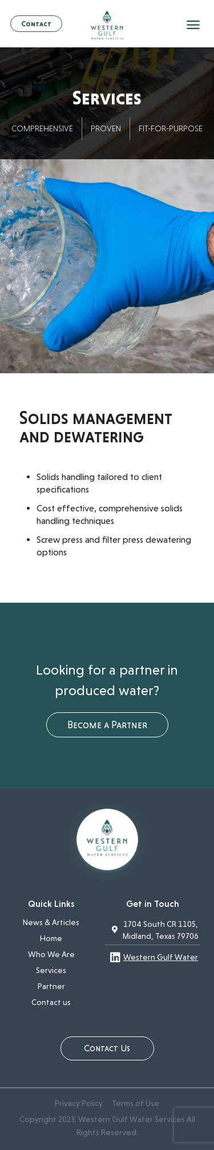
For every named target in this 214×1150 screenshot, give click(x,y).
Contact (36, 23)
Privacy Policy (79, 1103)
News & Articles (51, 922)
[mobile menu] (194, 25)
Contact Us (107, 1048)
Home (51, 938)
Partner (51, 986)
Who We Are (51, 954)
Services (51, 970)
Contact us (51, 1002)
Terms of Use (135, 1103)
